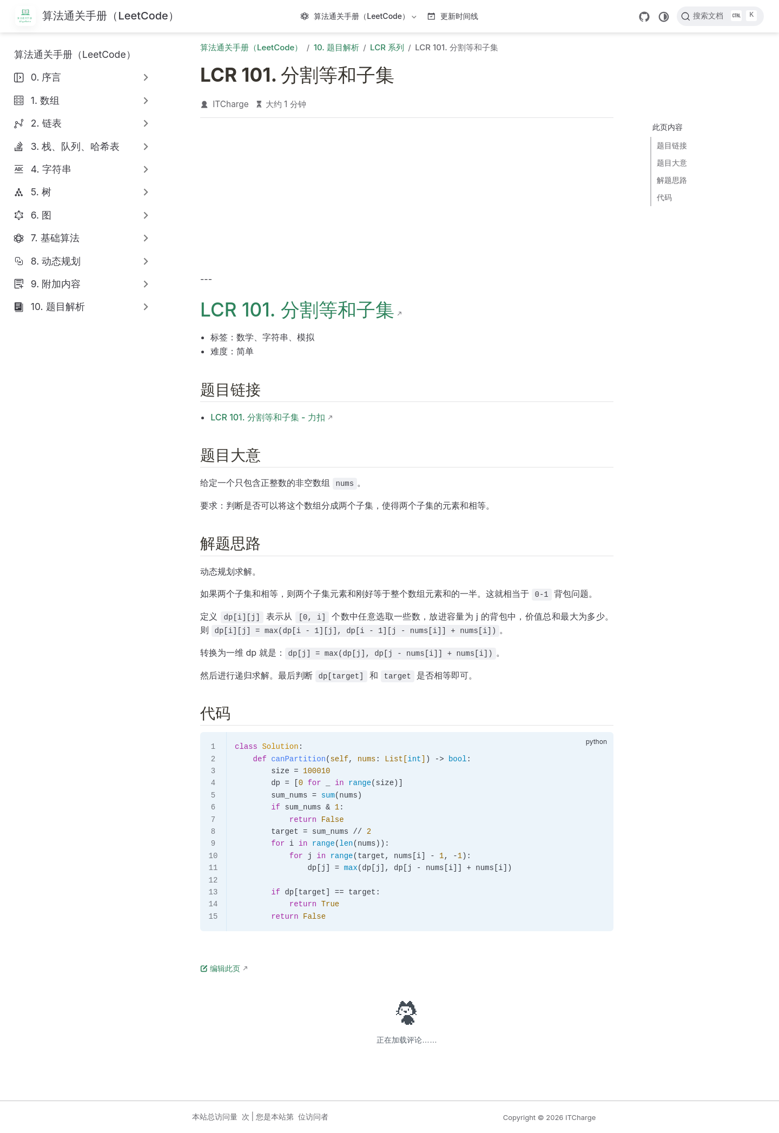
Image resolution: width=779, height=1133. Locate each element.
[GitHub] (644, 16)
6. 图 (41, 215)
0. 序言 (46, 77)
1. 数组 (45, 100)
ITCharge (231, 104)
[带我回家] (97, 16)
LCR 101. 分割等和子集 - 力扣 (267, 417)
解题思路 (672, 180)
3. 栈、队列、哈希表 (75, 146)
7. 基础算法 (55, 237)
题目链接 (672, 145)
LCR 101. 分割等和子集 (297, 309)
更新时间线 (453, 16)
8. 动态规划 (56, 261)
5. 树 (41, 191)
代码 (664, 197)
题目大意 (672, 162)
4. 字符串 (51, 169)
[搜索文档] (720, 16)
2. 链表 (46, 123)
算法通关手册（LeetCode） (360, 18)
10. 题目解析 (58, 306)
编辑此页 (220, 968)
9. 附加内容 (56, 283)
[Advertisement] (406, 198)
